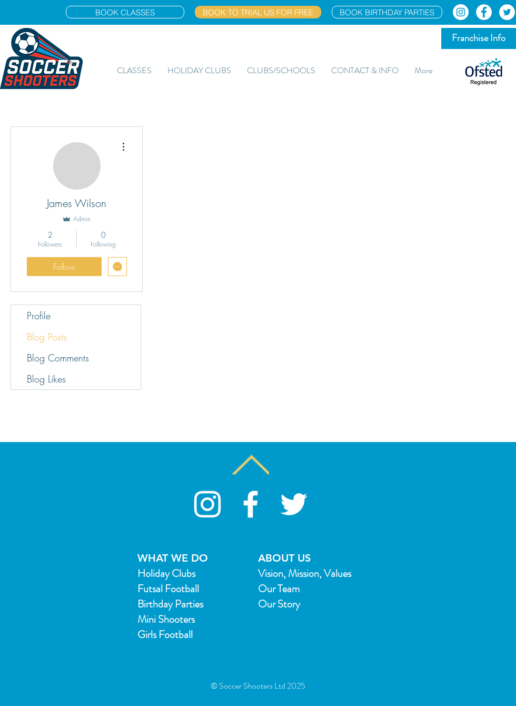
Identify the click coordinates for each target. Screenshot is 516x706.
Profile (39, 315)
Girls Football (165, 634)
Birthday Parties (170, 604)
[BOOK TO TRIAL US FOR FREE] (258, 12)
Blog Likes (46, 378)
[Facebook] (484, 12)
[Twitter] (507, 12)
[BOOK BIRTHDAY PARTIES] (387, 12)
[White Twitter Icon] (294, 504)
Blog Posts (47, 336)
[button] (134, 70)
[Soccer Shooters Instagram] (207, 504)
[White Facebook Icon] (251, 504)
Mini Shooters (166, 619)
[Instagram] (461, 12)
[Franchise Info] (478, 38)
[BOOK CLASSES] (125, 12)
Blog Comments (58, 357)
